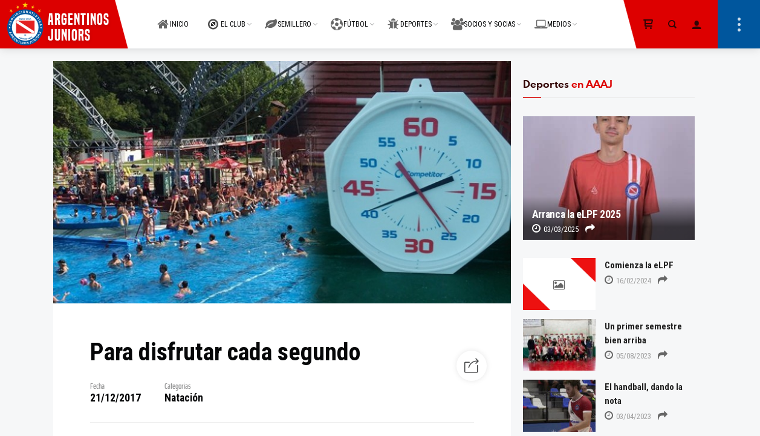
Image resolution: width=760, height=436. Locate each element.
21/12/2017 (115, 398)
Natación (183, 398)
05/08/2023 (628, 355)
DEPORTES (410, 17)
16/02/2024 (628, 280)
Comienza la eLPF (639, 265)
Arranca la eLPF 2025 (576, 214)
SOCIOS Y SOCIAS (483, 17)
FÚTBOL (349, 17)
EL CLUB (226, 17)
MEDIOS (552, 17)
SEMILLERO (288, 17)
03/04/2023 (628, 416)
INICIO (173, 17)
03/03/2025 (555, 229)
